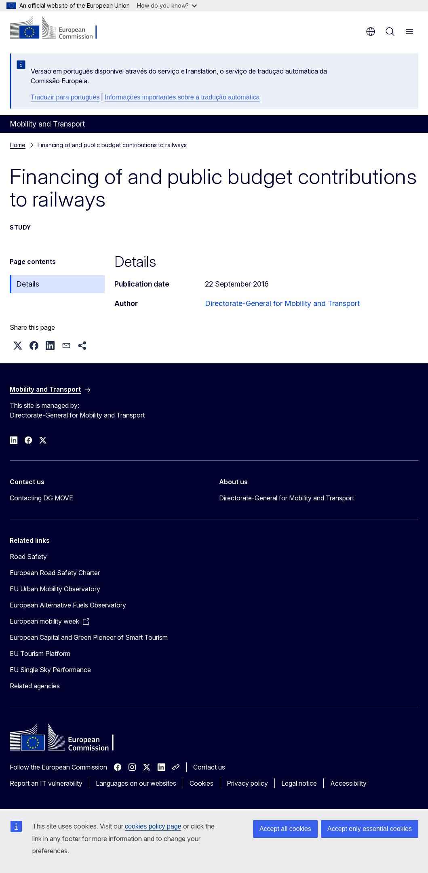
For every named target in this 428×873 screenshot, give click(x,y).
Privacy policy (247, 783)
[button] (17, 345)
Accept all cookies (285, 828)
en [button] (370, 31)
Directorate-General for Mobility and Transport (282, 303)
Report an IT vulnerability (46, 783)
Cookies (201, 783)
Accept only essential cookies (369, 828)
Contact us (209, 767)
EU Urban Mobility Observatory (55, 589)
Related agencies (35, 686)
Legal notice (299, 783)
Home (17, 144)
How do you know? (167, 5)
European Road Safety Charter (55, 573)
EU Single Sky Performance (50, 670)
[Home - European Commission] (59, 28)
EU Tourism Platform (40, 653)
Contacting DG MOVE (41, 498)
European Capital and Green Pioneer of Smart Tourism (89, 637)
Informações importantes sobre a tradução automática (182, 97)
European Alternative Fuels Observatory (68, 605)
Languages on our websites (136, 783)
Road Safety (28, 556)
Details (27, 284)
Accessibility (348, 783)
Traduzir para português (65, 97)
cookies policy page (153, 826)
